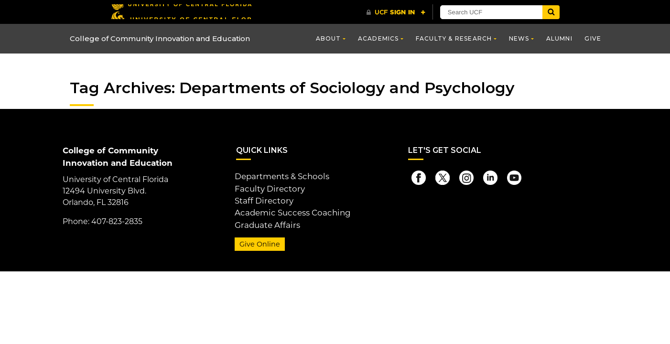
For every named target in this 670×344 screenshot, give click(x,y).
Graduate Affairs (265, 221)
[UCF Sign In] (396, 12)
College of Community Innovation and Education (164, 38)
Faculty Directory (267, 187)
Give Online (258, 241)
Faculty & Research (454, 38)
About (328, 38)
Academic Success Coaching (290, 210)
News (519, 38)
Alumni (559, 38)
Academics (378, 38)
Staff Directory (262, 199)
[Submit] (551, 12)
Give (592, 38)
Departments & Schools (280, 176)
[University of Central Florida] (181, 11)
